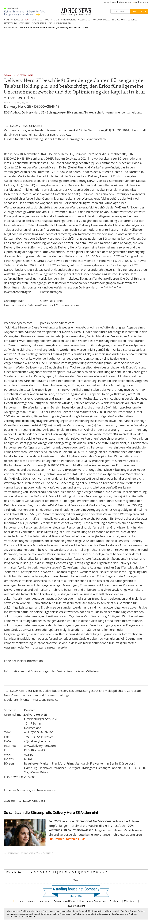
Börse (36, 27)
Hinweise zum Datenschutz (92, 901)
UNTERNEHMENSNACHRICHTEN (60, 23)
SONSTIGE (132, 19)
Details (17, 916)
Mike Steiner (130, 901)
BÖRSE (28, 19)
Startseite (28, 27)
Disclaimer (115, 901)
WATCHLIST (144, 2)
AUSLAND (97, 19)
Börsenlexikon (14, 872)
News (21, 901)
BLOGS (114, 2)
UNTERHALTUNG (68, 19)
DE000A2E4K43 (26, 75)
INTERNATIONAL (119, 19)
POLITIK (48, 19)
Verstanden (27, 916)
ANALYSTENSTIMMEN (39, 23)
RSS (135, 2)
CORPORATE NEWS (10, 23)
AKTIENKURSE (17, 19)
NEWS (6, 19)
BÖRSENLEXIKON (125, 2)
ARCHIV (106, 2)
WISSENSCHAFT (85, 19)
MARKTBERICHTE (24, 23)
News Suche (137, 11)
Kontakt (31, 901)
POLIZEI (106, 19)
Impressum (44, 901)
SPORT (57, 19)
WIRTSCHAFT (38, 19)
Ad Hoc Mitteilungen (50, 27)
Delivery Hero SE (11, 75)
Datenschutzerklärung (65, 901)
